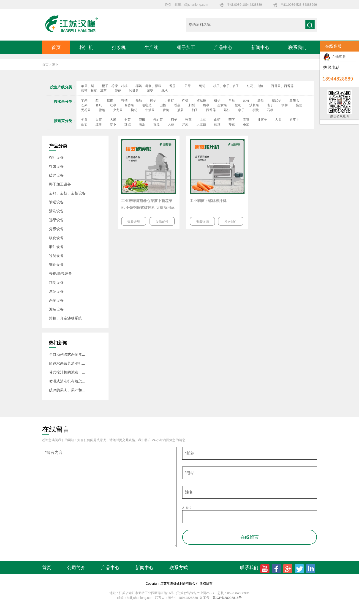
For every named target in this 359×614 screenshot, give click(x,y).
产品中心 (223, 47)
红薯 (98, 124)
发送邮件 (162, 222)
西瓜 (98, 105)
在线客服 (334, 57)
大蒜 (171, 124)
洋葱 (185, 124)
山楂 (163, 105)
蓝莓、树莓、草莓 (94, 91)
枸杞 (134, 110)
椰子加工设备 (60, 184)
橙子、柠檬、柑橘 (115, 86)
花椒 (142, 119)
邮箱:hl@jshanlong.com (191, 4)
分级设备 (56, 229)
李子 (241, 110)
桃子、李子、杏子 (226, 86)
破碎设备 (56, 175)
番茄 (246, 124)
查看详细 (133, 222)
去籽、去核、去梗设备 (67, 193)
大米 (113, 119)
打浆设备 (56, 166)
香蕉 (177, 105)
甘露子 (262, 119)
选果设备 (56, 220)
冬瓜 (84, 119)
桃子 (217, 100)
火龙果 (118, 110)
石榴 (270, 110)
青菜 (246, 119)
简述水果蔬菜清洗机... (67, 363)
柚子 (195, 110)
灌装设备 (56, 309)
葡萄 (202, 86)
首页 (56, 47)
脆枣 (206, 105)
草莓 (231, 100)
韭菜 (127, 119)
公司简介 (76, 567)
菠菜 (217, 124)
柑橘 (124, 100)
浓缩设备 (56, 291)
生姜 (84, 124)
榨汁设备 (56, 157)
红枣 (113, 105)
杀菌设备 (56, 300)
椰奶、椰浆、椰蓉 (148, 86)
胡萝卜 (294, 119)
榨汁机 (86, 47)
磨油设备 (56, 247)
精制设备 (56, 282)
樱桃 (256, 110)
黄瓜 (156, 124)
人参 (278, 119)
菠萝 (118, 91)
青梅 (166, 110)
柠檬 (185, 100)
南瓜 (142, 124)
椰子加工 (186, 47)
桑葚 (299, 105)
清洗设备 (56, 211)
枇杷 (164, 91)
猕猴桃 (201, 100)
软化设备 (56, 238)
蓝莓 (246, 100)
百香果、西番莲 (282, 86)
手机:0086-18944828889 (244, 4)
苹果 (84, 100)
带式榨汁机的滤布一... (67, 372)
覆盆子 (276, 100)
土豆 (203, 119)
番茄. (173, 86)
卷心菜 (158, 119)
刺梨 (150, 91)
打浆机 (119, 47)
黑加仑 (294, 100)
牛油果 (150, 110)
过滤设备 (56, 256)
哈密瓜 (147, 105)
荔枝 (227, 110)
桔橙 (110, 100)
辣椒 (127, 124)
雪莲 (102, 110)
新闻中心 (260, 47)
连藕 (188, 119)
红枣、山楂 (255, 86)
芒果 (188, 86)
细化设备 (56, 265)
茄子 (174, 119)
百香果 (129, 105)
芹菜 (231, 124)
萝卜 (113, 124)
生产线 (151, 47)
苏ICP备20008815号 (227, 598)
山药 (217, 119)
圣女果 (222, 105)
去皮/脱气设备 (60, 274)
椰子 (153, 100)
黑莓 (260, 100)
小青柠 (169, 100)
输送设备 (56, 202)
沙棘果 (134, 91)
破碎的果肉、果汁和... (67, 390)
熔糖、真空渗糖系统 (65, 318)
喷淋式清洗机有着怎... (67, 381)
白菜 (98, 119)
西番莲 (211, 110)
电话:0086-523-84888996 (299, 4)
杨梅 (284, 105)
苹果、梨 (87, 86)
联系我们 (297, 47)
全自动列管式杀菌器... (67, 354)
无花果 (86, 110)
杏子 (270, 105)
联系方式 (178, 567)
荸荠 (231, 119)
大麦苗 (201, 124)
